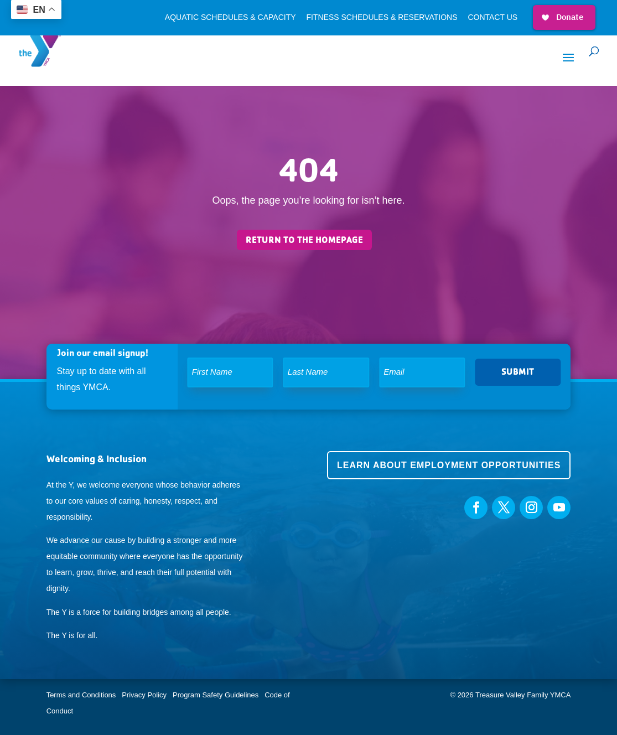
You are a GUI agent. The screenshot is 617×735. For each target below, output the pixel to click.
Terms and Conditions (81, 695)
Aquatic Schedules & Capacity (230, 17)
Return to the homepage (304, 240)
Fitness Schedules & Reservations (381, 17)
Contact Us (492, 17)
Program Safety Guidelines (214, 695)
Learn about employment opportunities (449, 465)
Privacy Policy (144, 695)
